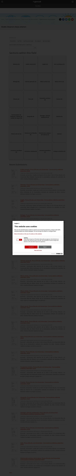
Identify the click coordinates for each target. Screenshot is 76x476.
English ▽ (17, 223)
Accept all (31, 247)
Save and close (38, 250)
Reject (44, 247)
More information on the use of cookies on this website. (28, 234)
